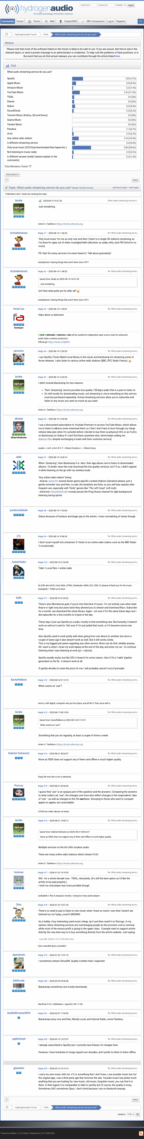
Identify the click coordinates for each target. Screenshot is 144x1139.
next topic (134, 187)
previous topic (120, 187)
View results (12, 174)
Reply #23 (42, 1068)
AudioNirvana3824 (18, 1013)
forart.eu (18, 308)
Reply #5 (42, 377)
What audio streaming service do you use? (75, 34)
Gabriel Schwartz (19, 753)
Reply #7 (42, 457)
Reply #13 (42, 712)
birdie (18, 200)
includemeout (18, 233)
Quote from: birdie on (59, 279)
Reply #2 (42, 271)
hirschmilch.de (59, 491)
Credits (25, 1133)
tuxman (19, 872)
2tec (19, 904)
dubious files (45, 439)
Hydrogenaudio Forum (26, 34)
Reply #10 (42, 562)
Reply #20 (42, 981)
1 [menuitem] (7, 180)
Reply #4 (42, 351)
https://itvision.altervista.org (70, 224)
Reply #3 (42, 309)
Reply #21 (42, 1013)
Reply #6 (42, 419)
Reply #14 (42, 753)
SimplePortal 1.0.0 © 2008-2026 (42, 1133)
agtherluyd (18, 1038)
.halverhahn (18, 562)
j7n (19, 536)
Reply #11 (42, 598)
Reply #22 (42, 1039)
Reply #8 (42, 510)
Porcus (18, 785)
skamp (19, 418)
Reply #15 (42, 786)
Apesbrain (18, 954)
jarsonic (19, 350)
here (117, 56)
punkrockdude (19, 510)
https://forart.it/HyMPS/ (59, 342)
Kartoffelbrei (19, 679)
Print (135, 180)
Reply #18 (42, 905)
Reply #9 (42, 536)
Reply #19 (42, 955)
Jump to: (122, 1114)
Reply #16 (42, 821)
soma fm (53, 481)
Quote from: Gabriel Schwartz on (65, 832)
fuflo (19, 597)
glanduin (18, 1068)
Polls (45, 34)
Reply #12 (42, 680)
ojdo (19, 457)
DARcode (18, 980)
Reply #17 (42, 872)
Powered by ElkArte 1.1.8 (11, 1133)
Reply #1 (42, 233)
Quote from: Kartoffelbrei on (62, 720)
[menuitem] (12, 175)
